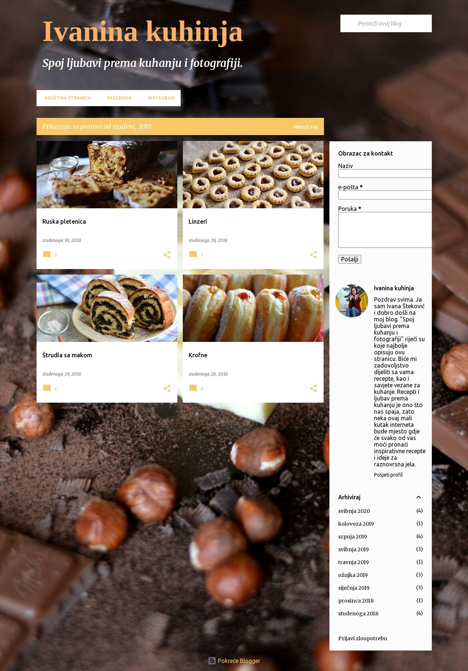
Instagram (159, 98)
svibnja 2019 (353, 549)
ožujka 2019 (353, 575)
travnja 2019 (353, 562)
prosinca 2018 (356, 600)
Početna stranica (65, 98)
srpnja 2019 (352, 536)
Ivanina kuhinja (142, 31)
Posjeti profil (388, 475)
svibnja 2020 (354, 511)
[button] (167, 255)
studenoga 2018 (358, 613)
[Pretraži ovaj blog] (393, 23)
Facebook (117, 98)
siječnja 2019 (354, 588)
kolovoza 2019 (356, 524)
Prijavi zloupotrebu (362, 638)
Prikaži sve (305, 127)
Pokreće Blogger (234, 660)
